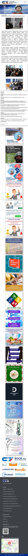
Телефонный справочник (7, 516)
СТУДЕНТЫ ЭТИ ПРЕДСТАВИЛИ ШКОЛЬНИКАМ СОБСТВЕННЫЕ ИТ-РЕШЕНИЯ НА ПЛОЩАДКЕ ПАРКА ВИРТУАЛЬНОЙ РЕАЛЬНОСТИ (14, 108)
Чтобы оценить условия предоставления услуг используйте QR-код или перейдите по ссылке (10, 527)
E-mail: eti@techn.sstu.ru (7, 510)
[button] (26, 9)
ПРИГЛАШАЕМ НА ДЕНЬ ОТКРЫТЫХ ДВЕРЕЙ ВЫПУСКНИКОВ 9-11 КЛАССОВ (14, 119)
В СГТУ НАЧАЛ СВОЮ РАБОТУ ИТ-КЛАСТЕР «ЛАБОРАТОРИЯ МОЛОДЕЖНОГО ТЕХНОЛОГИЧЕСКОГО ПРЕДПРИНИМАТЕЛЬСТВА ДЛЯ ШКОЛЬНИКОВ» (14, 111)
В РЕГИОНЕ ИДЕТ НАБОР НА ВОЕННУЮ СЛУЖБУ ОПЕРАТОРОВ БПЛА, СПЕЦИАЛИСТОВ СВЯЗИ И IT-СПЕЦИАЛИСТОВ (13, 114)
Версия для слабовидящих (7, 483)
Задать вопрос (5, 521)
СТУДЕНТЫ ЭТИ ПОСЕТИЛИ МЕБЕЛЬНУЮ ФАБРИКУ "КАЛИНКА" (11, 116)
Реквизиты (5, 519)
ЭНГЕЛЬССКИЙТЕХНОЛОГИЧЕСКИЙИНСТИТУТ (12, 2)
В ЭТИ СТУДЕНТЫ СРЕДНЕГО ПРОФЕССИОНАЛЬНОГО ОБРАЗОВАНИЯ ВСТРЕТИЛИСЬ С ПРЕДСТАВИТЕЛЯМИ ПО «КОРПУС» (13, 105)
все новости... (3, 124)
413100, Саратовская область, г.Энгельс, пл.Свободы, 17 (10, 537)
